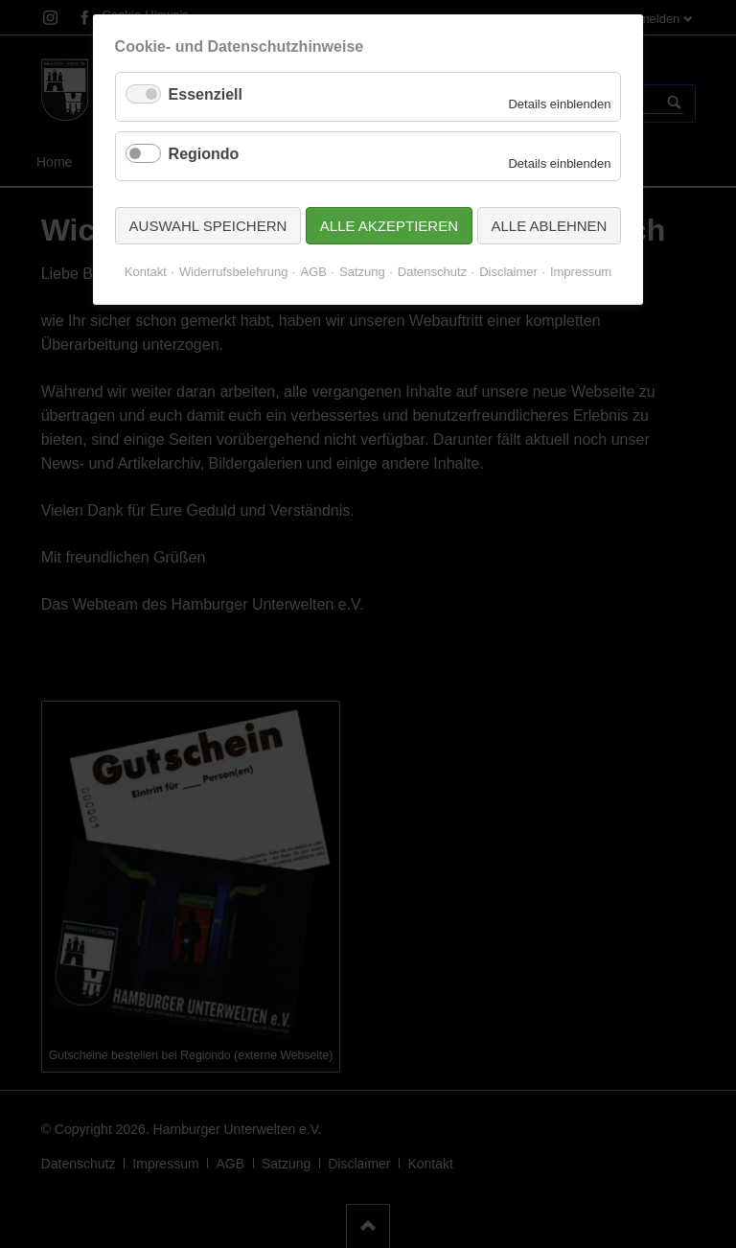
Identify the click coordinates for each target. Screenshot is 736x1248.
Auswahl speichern (208, 226)
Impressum (580, 272)
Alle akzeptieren (389, 226)
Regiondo (204, 154)
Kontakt (146, 272)
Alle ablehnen (550, 226)
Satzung (362, 272)
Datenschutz (432, 272)
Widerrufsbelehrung (233, 272)
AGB (313, 272)
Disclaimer (508, 272)
